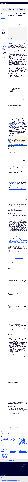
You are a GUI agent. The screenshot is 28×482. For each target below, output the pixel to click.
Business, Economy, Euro (18, 471)
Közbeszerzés (9, 36)
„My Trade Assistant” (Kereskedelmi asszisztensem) (20, 168)
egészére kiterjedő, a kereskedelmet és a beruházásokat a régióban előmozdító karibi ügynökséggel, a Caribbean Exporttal (17, 395)
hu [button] (24, 1)
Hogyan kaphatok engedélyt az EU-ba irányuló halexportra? (4, 450)
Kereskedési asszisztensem (15, 126)
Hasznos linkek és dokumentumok (12, 39)
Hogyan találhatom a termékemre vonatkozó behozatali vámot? (13, 439)
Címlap (1, 5)
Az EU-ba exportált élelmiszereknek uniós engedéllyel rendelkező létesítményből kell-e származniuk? (13, 451)
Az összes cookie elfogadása (6, 480)
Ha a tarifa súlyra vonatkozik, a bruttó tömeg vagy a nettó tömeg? (4, 439)
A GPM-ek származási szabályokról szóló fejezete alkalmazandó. (16, 144)
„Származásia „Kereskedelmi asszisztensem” (17, 139)
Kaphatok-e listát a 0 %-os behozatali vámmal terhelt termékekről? (4, 446)
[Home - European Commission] (5, 475)
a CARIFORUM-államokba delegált (17, 424)
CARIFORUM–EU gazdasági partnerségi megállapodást (15, 43)
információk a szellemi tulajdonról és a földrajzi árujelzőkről (19, 242)
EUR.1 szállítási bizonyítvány (12, 182)
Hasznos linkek (3, 433)
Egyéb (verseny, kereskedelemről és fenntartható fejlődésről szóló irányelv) (17, 38)
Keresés (26, 1)
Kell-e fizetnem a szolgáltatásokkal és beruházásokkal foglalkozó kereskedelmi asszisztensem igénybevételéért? (23, 451)
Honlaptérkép (23, 466)
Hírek (8, 433)
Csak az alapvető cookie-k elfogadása (15, 480)
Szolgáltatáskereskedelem (11, 35)
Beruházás (9, 37)
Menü (26, 3)
